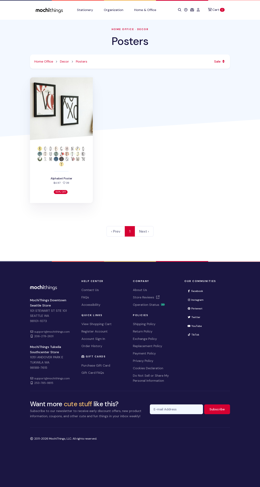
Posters (130, 41)
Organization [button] (113, 10)
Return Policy (142, 331)
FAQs (85, 297)
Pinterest (196, 308)
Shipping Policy (144, 324)
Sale (220, 61)
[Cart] (216, 10)
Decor (143, 29)
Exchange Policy (145, 339)
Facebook (196, 291)
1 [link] (129, 231)
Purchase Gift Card (95, 365)
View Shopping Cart (96, 324)
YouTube (196, 326)
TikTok (194, 334)
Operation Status (149, 305)
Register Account (94, 331)
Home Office (123, 29)
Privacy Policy (143, 361)
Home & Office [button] (145, 10)
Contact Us (90, 290)
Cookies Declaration (148, 368)
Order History (91, 346)
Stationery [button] (85, 10)
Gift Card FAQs (92, 373)
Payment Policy (144, 353)
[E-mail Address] (176, 409)
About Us (140, 290)
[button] (180, 10)
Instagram (197, 299)
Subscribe (219, 409)
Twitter (195, 317)
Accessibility (90, 305)
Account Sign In (93, 339)
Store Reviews (146, 297)
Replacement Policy (147, 346)
